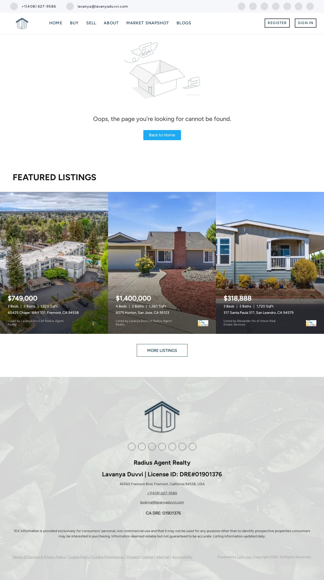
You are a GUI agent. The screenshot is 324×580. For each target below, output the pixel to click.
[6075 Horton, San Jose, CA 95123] (162, 263)
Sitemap (162, 557)
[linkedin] (253, 6)
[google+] (298, 6)
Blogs (184, 23)
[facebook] (241, 6)
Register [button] (277, 23)
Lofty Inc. (244, 557)
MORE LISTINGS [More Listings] (162, 350)
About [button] (111, 23)
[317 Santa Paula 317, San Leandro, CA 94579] (270, 263)
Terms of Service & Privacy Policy (39, 557)
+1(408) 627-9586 (162, 493)
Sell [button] (91, 23)
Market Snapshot (147, 23)
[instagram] (276, 6)
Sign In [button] (305, 23)
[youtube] (287, 6)
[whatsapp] (310, 6)
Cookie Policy (79, 557)
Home (55, 23)
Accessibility (182, 557)
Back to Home (162, 135)
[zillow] (264, 6)
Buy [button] (74, 23)
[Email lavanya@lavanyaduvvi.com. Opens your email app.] (97, 6)
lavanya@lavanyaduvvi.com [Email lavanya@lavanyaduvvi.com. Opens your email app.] (162, 502)
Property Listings (140, 557)
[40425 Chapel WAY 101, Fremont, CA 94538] (54, 263)
